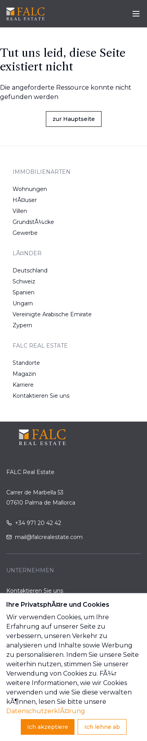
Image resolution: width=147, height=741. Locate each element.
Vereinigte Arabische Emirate (52, 314)
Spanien (23, 292)
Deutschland (30, 270)
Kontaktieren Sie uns (41, 395)
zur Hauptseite (74, 119)
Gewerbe (25, 232)
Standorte (26, 362)
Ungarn (23, 303)
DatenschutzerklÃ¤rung (45, 711)
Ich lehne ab (102, 726)
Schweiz (24, 281)
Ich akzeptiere (47, 726)
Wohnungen (30, 189)
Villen (20, 211)
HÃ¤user (25, 200)
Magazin (24, 373)
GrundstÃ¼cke (33, 221)
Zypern (22, 325)
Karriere (23, 384)
